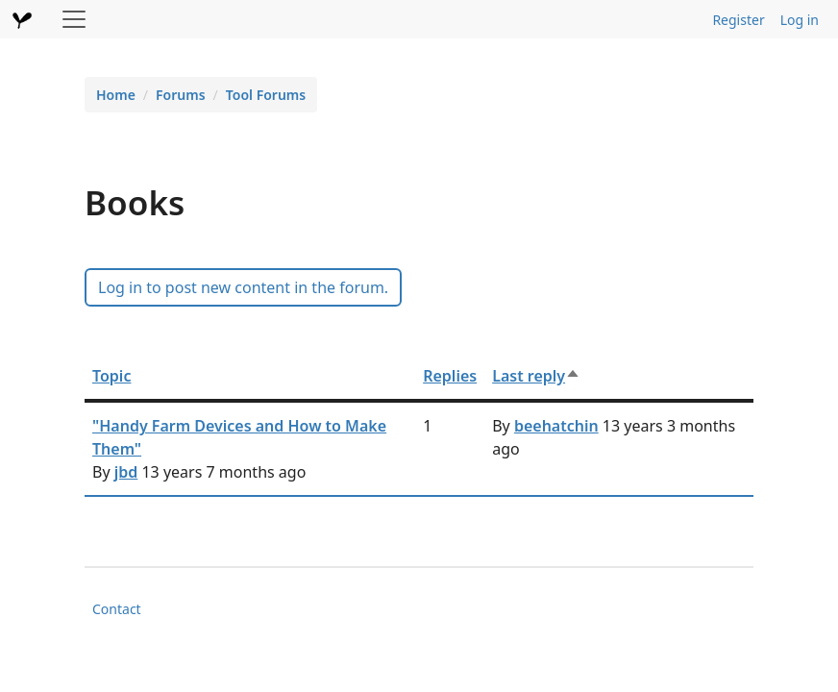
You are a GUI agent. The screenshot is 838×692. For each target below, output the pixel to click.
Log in (799, 20)
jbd (126, 471)
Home (116, 95)
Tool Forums (266, 95)
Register (738, 20)
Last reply (536, 375)
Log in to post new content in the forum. (243, 287)
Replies (450, 375)
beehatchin (556, 425)
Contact (116, 609)
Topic (111, 375)
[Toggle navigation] (74, 19)
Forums (181, 95)
